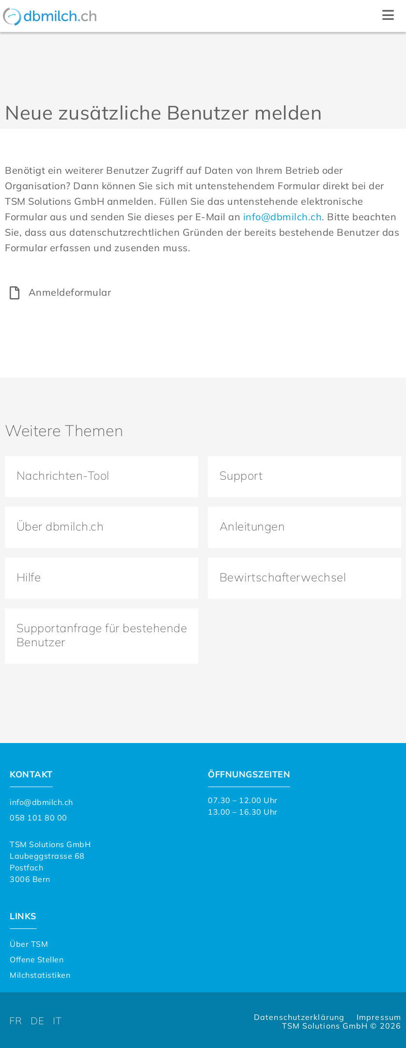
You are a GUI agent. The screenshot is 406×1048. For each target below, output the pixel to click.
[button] (387, 16)
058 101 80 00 (38, 815)
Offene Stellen (36, 957)
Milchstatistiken (40, 972)
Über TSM (29, 941)
